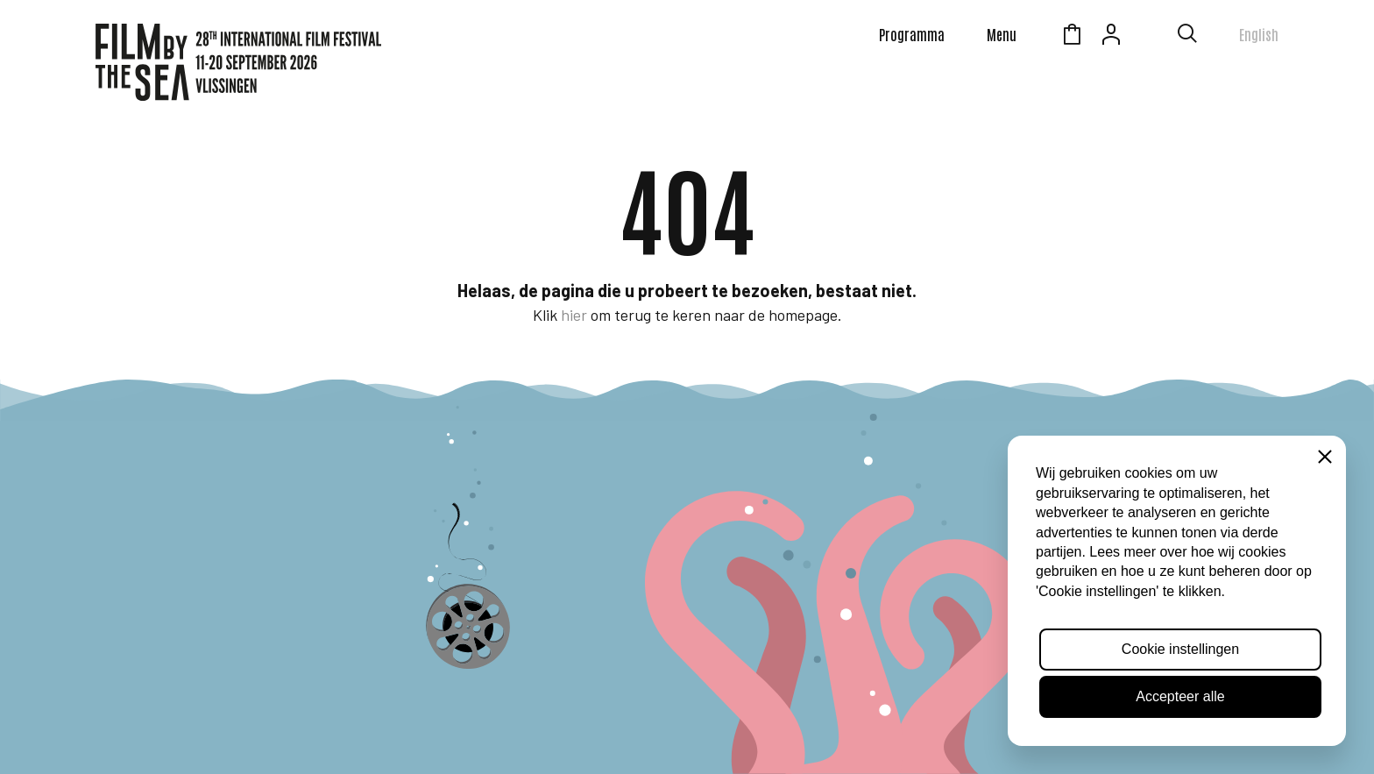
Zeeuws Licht (1150, 37)
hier (574, 314)
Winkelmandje (1072, 37)
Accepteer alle (1180, 696)
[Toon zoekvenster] (1187, 37)
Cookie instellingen (1180, 649)
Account (1111, 37)
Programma (912, 34)
